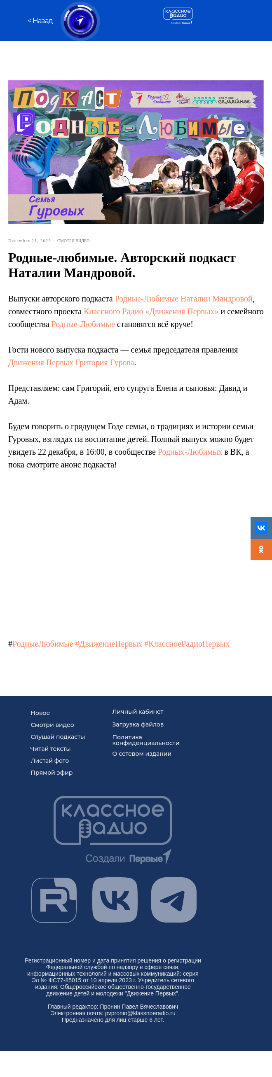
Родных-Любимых (190, 450)
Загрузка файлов (138, 722)
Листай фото (50, 758)
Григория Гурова (104, 361)
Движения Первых (40, 361)
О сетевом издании (142, 751)
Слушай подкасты (58, 734)
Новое (40, 710)
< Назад (40, 20)
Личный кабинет (138, 709)
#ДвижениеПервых (109, 642)
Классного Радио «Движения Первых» (151, 310)
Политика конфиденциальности (146, 737)
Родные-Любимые (146, 297)
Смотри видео (52, 722)
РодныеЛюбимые (42, 642)
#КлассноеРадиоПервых (187, 642)
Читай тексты (50, 746)
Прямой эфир (52, 770)
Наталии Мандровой (217, 297)
